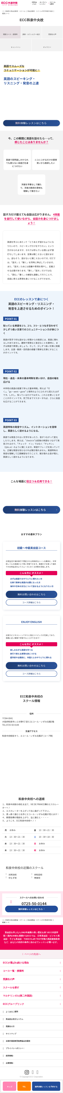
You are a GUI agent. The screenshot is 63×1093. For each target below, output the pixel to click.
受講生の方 (10, 1026)
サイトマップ (11, 1034)
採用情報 (10, 1056)
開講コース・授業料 (10, 34)
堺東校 (37, 877)
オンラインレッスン (42, 3)
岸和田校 (38, 874)
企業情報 (10, 1063)
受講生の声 (52, 34)
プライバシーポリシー (15, 1048)
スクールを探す (51, 3)
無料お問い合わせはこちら (36, 594)
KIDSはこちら (33, 3)
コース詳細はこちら (38, 602)
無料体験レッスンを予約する (46, 1087)
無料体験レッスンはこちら (31, 909)
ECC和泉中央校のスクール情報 (31, 698)
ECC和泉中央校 (31, 20)
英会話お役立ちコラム (14, 1019)
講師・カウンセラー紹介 (31, 34)
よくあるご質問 (12, 1012)
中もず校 (12, 877)
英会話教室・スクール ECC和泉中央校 (40, 11)
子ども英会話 (15, 939)
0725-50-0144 (12, 724)
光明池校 (12, 874)
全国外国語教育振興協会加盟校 (18, 1041)
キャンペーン (15, 47)
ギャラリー (47, 47)
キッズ (11, 1085)
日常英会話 (42, 936)
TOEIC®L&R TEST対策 (34, 939)
